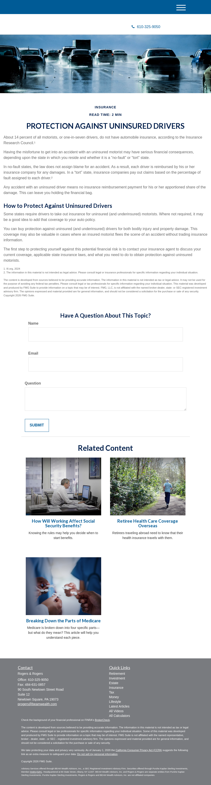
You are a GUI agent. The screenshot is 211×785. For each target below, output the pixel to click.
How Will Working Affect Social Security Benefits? (63, 523)
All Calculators (119, 716)
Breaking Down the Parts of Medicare (63, 620)
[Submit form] (37, 425)
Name (33, 323)
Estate (113, 683)
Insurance (116, 688)
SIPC (39, 772)
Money (114, 697)
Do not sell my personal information (97, 754)
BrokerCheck (102, 720)
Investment (117, 678)
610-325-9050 (146, 27)
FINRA (33, 772)
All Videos (116, 711)
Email (33, 353)
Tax (111, 692)
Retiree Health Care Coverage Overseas (147, 523)
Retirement (117, 673)
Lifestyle (115, 702)
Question (33, 383)
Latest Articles (119, 706)
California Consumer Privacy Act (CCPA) (139, 750)
